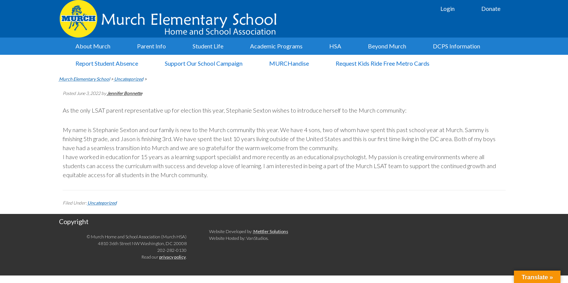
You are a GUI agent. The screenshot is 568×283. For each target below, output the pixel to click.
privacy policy (172, 257)
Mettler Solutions (270, 231)
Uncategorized (102, 203)
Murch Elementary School (171, 19)
